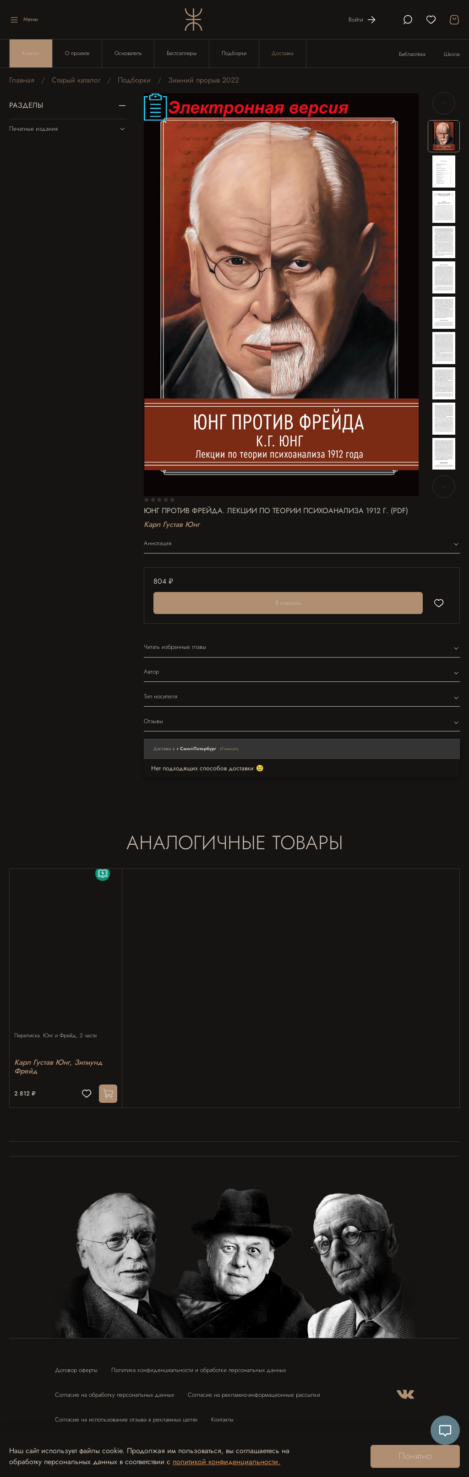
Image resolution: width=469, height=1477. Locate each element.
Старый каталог (76, 80)
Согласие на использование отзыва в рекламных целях (126, 1415)
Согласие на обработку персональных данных (114, 1390)
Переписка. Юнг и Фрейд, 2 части (60, 1027)
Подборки (234, 53)
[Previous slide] (443, 103)
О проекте (77, 53)
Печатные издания (68, 128)
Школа (452, 54)
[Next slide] (443, 486)
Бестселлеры (181, 53)
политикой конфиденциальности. (226, 1461)
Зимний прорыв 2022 (203, 80)
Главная (21, 80)
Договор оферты (76, 1365)
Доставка (283, 53)
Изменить (229, 748)
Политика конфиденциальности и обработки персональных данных (198, 1365)
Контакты (222, 1415)
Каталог (31, 53)
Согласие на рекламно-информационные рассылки (254, 1390)
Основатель (128, 53)
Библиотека (412, 54)
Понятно (415, 1456)
